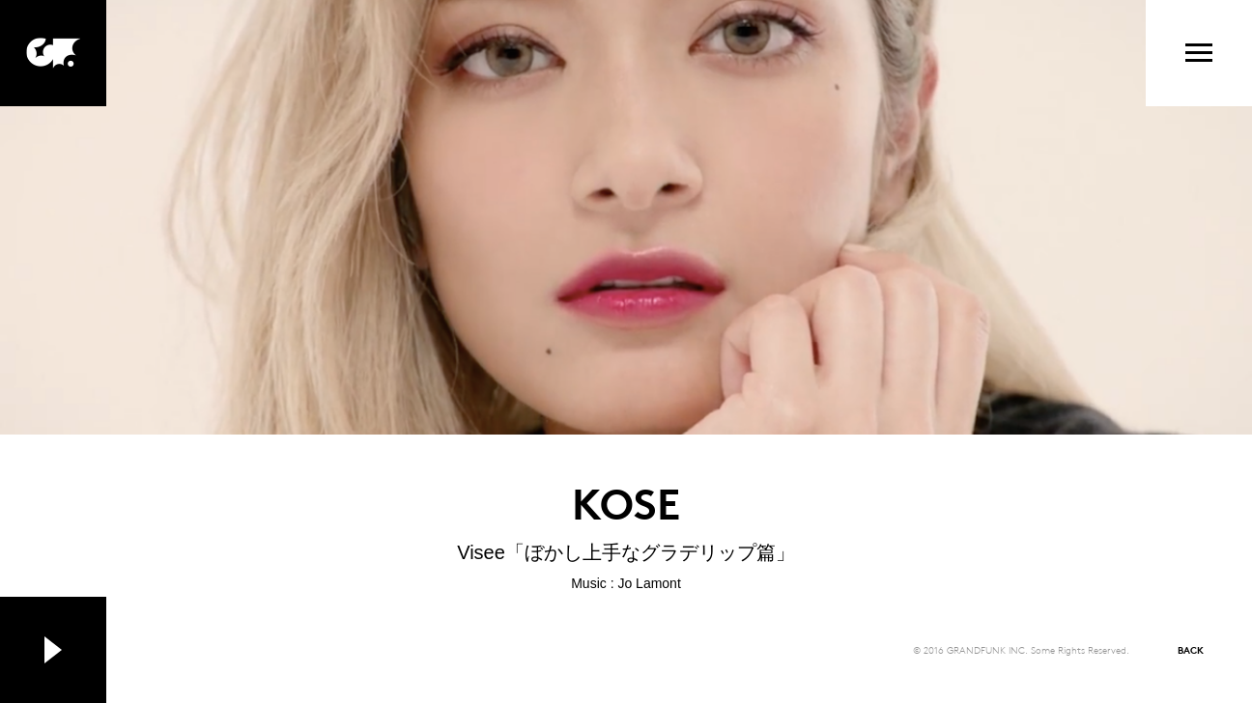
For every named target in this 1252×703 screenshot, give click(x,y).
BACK (1191, 649)
